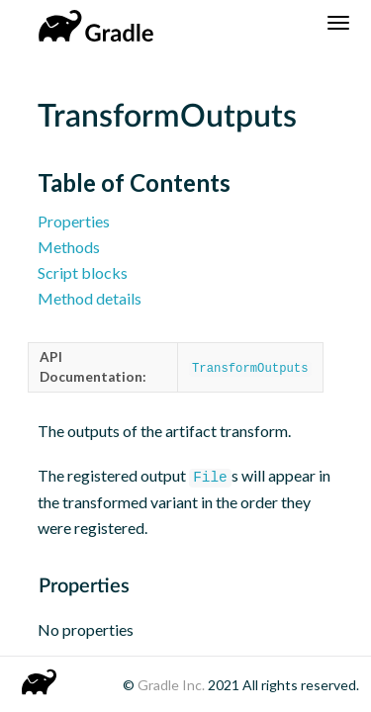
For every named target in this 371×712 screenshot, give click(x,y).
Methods (69, 246)
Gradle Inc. (173, 684)
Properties (74, 221)
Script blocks (83, 272)
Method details (89, 298)
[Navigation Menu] (338, 23)
